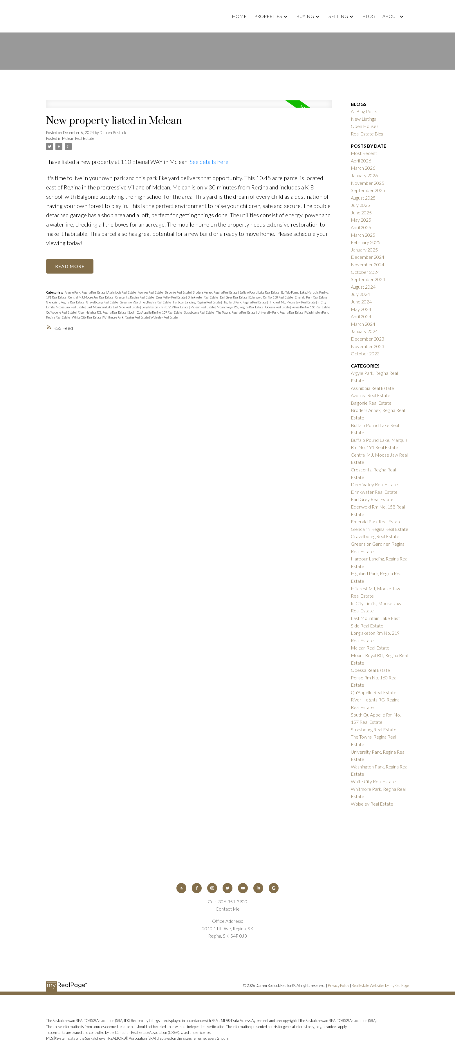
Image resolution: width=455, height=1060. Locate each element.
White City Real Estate (87, 317)
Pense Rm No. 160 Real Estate (311, 307)
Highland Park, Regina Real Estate (245, 302)
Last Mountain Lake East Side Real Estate (113, 307)
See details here (209, 161)
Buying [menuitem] (305, 16)
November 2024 (367, 264)
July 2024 (360, 294)
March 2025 (363, 235)
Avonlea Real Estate (150, 292)
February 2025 (365, 242)
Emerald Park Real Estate (311, 297)
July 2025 (360, 205)
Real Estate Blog (367, 133)
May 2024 (361, 309)
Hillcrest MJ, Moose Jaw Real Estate (292, 302)
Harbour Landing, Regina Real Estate (197, 302)
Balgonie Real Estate (178, 292)
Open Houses (364, 126)
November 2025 (367, 183)
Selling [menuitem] (338, 16)
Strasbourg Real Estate (199, 312)
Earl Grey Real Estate (234, 297)
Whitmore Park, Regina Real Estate (126, 317)
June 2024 (361, 301)
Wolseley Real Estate (164, 317)
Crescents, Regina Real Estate (134, 297)
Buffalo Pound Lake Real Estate (259, 292)
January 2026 (364, 175)
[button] (181, 888)
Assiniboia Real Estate (121, 292)
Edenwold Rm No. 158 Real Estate (271, 297)
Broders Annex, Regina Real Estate (215, 292)
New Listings (363, 119)
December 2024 (367, 257)
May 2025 (361, 220)
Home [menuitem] (239, 16)
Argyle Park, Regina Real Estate (85, 292)
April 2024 (361, 316)
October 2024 (365, 272)
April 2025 (361, 227)
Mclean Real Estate (78, 138)
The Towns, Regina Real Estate (236, 312)
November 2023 (367, 346)
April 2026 (361, 160)
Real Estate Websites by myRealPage (380, 985)
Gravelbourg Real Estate (102, 302)
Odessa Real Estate (277, 307)
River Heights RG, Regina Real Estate (102, 312)
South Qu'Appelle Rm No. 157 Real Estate (155, 312)
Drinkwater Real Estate (203, 297)
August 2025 (363, 197)
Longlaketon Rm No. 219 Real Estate (165, 307)
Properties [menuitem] (268, 16)
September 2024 (368, 279)
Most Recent (364, 153)
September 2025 (368, 190)
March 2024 (363, 324)
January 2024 (364, 331)
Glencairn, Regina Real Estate (65, 302)
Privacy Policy (338, 985)
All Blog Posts (364, 111)
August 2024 (363, 287)
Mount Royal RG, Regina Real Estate (240, 307)
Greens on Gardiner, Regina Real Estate (145, 302)
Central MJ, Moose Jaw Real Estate (91, 297)
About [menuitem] (390, 16)
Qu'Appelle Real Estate (61, 312)
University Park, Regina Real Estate (280, 312)
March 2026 (363, 168)
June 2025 (361, 212)
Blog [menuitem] (368, 16)
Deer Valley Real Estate (171, 297)
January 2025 (364, 249)
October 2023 (365, 353)
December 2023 (367, 338)
